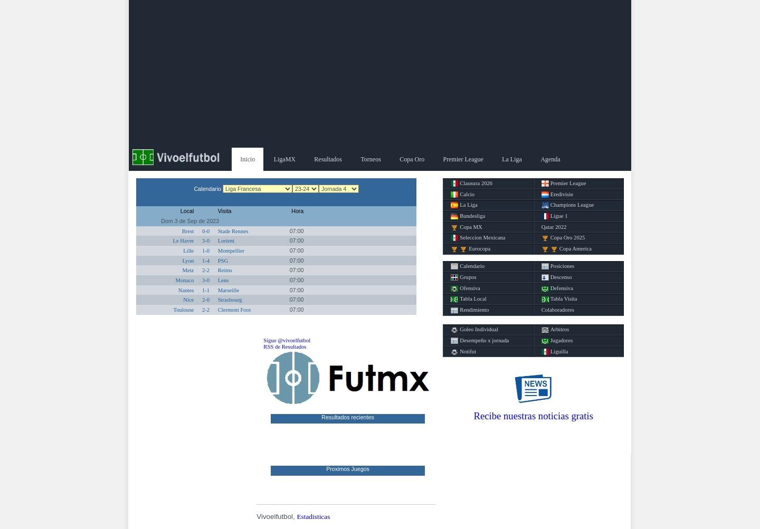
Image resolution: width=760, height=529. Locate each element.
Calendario (467, 266)
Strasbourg (230, 300)
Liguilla (555, 352)
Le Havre (183, 241)
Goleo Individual (474, 329)
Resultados (328, 159)
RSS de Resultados (284, 347)
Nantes (186, 290)
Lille (188, 251)
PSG (223, 261)
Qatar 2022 (554, 227)
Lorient (226, 241)
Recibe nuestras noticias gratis (533, 415)
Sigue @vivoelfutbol (286, 340)
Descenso (557, 277)
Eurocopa (470, 249)
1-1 (206, 290)
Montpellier (231, 251)
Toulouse (183, 310)
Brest (188, 231)
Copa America (567, 249)
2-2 (206, 270)
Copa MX (466, 227)
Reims (225, 270)
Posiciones (558, 266)
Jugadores (557, 341)
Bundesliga (468, 216)
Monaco (184, 280)
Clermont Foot (234, 310)
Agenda (550, 159)
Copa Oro (412, 159)
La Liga (512, 159)
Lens (223, 280)
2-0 (206, 300)
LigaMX (285, 159)
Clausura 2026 (471, 183)
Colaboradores (558, 310)
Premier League (463, 159)
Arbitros (555, 329)
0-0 (206, 231)
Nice (188, 300)
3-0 (206, 241)
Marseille (228, 290)
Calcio (462, 194)
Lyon (188, 261)
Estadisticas (313, 517)
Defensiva (557, 288)
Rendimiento (470, 310)
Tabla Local (468, 299)
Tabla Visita (559, 299)
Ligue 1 (555, 216)
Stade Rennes (233, 231)
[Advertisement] (380, 74)
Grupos (463, 277)
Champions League (568, 205)
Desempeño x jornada (480, 341)
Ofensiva (465, 288)
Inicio (247, 159)
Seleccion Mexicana (478, 238)
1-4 (206, 261)
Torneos (370, 159)
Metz (188, 270)
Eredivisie (557, 194)
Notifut (463, 352)
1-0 (206, 251)
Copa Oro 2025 (563, 238)
